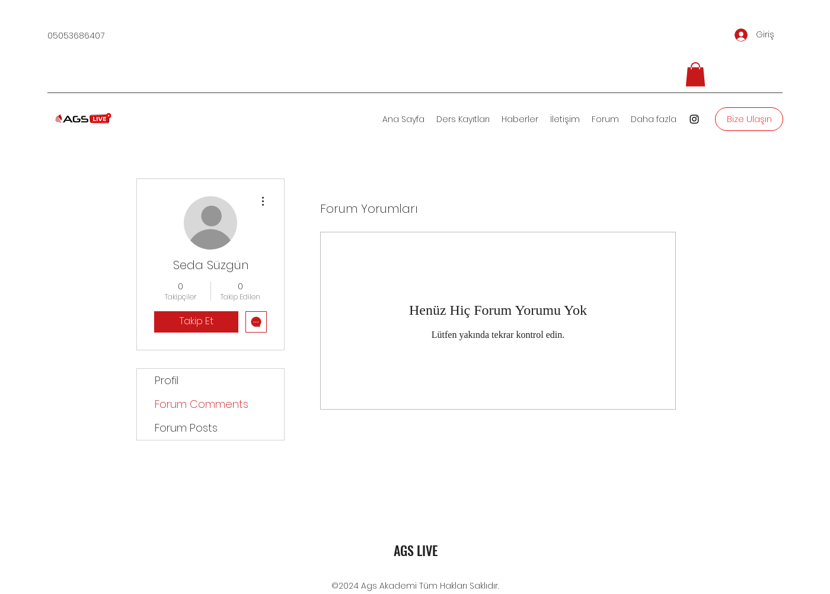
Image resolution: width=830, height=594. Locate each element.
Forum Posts (186, 427)
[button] (695, 74)
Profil (166, 380)
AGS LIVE (416, 550)
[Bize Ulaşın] (749, 119)
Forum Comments (201, 404)
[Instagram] (694, 119)
